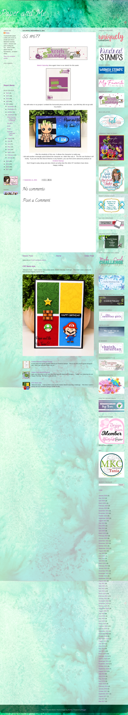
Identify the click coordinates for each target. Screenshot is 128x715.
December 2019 (104, 631)
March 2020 (102, 623)
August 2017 (103, 696)
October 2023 (103, 516)
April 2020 (102, 621)
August (10, 138)
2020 (7, 161)
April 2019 (102, 651)
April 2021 (102, 591)
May (9, 147)
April (9, 149)
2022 (7, 101)
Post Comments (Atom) (38, 260)
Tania (7, 33)
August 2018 (103, 671)
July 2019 (102, 643)
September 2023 (104, 518)
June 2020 (102, 616)
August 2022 (103, 551)
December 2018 (104, 661)
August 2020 (103, 611)
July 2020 (102, 613)
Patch (9, 129)
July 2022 (102, 553)
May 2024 (102, 498)
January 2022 (103, 568)
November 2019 (104, 633)
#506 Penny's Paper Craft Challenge (11, 118)
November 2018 (104, 663)
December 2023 (104, 511)
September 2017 (104, 694)
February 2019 (103, 656)
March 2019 (102, 653)
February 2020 (103, 626)
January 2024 (103, 508)
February (11, 155)
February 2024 (103, 505)
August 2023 (103, 520)
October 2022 (103, 546)
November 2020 (104, 603)
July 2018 (102, 674)
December (11, 106)
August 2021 (103, 581)
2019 (7, 164)
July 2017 (102, 699)
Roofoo (70, 710)
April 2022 (102, 561)
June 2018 (102, 676)
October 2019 (103, 636)
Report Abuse (9, 85)
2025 (7, 93)
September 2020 (104, 608)
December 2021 (104, 571)
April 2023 (102, 531)
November (11, 109)
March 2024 (102, 503)
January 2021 (103, 598)
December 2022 (104, 541)
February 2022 (103, 566)
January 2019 (103, 658)
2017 (7, 169)
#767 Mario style (29, 266)
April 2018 (102, 681)
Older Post (89, 256)
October (10, 112)
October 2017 (103, 691)
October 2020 (103, 606)
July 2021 (102, 583)
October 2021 (103, 576)
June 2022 (102, 556)
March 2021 (102, 593)
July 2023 (102, 523)
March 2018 (102, 684)
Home (58, 256)
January (10, 158)
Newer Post (28, 256)
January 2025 (103, 495)
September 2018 (104, 669)
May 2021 (102, 588)
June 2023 (102, 526)
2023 (7, 98)
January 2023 (103, 538)
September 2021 (104, 578)
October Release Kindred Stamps (41, 361)
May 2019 (102, 648)
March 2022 (102, 563)
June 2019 (102, 646)
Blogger (83, 710)
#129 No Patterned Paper (11, 133)
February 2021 (103, 596)
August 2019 (103, 641)
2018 (7, 167)
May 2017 (102, 701)
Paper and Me (23, 14)
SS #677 (10, 123)
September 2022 (104, 548)
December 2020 (104, 601)
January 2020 (103, 628)
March (10, 152)
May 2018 (102, 679)
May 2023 (102, 528)
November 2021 (104, 573)
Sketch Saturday (42, 65)
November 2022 (104, 543)
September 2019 (104, 638)
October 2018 (103, 666)
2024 (7, 96)
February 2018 (103, 686)
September (11, 115)
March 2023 (102, 533)
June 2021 (102, 586)
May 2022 (102, 558)
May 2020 (102, 618)
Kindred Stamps (58, 161)
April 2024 (102, 500)
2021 (7, 104)
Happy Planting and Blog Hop (40, 372)
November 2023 (104, 513)
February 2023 (103, 536)
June (9, 144)
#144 (8, 126)
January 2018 (103, 689)
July (9, 141)
